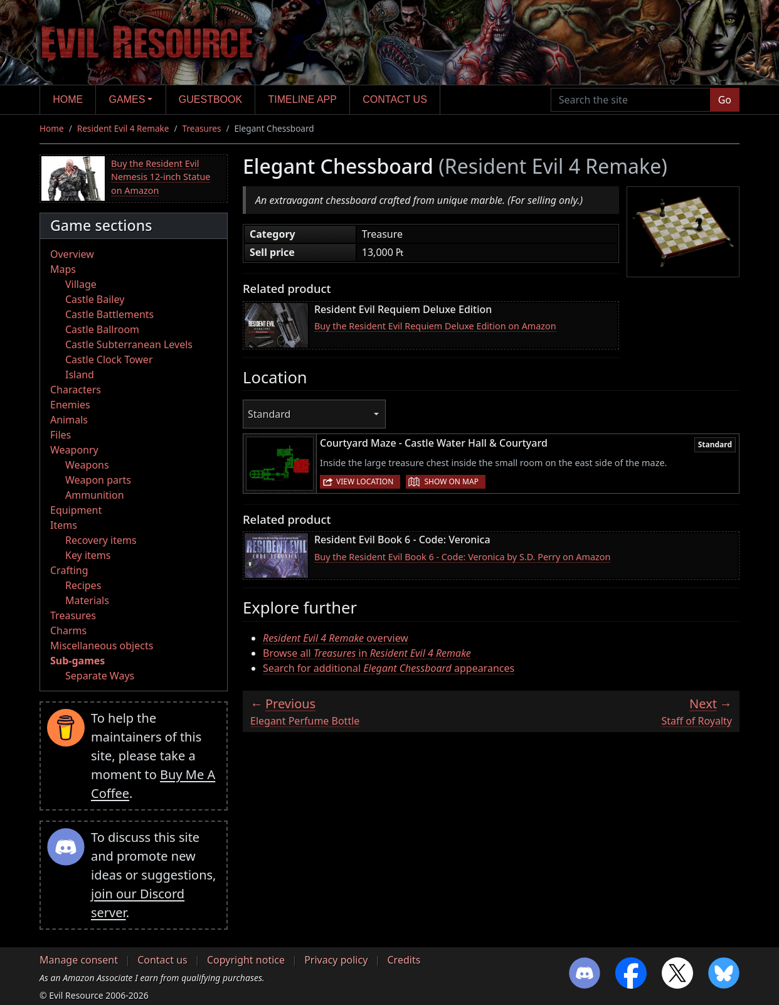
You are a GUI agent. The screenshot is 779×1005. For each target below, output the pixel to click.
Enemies (70, 405)
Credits (403, 960)
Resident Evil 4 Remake (123, 128)
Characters (75, 389)
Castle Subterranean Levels (129, 344)
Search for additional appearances (388, 668)
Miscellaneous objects (101, 645)
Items (63, 525)
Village (81, 284)
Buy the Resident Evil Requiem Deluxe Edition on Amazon (435, 326)
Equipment (76, 510)
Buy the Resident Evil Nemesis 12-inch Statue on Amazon (161, 176)
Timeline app (302, 99)
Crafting (69, 570)
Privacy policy (336, 960)
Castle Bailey (94, 299)
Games (127, 99)
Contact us (395, 99)
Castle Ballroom (102, 329)
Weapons (87, 465)
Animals (69, 420)
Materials (87, 600)
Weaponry (74, 450)
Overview (72, 254)
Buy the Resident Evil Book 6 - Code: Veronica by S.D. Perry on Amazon (462, 557)
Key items (87, 555)
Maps (63, 269)
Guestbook (210, 99)
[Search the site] (631, 100)
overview (335, 638)
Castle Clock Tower (109, 359)
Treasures (202, 128)
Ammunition (94, 495)
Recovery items (101, 540)
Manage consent (79, 960)
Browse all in (367, 653)
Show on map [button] (451, 481)
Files (60, 435)
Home (68, 99)
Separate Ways (99, 676)
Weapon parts (98, 480)
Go (724, 100)
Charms (68, 630)
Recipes (83, 585)
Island (79, 374)
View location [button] (364, 481)
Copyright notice (246, 960)
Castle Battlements (109, 314)
